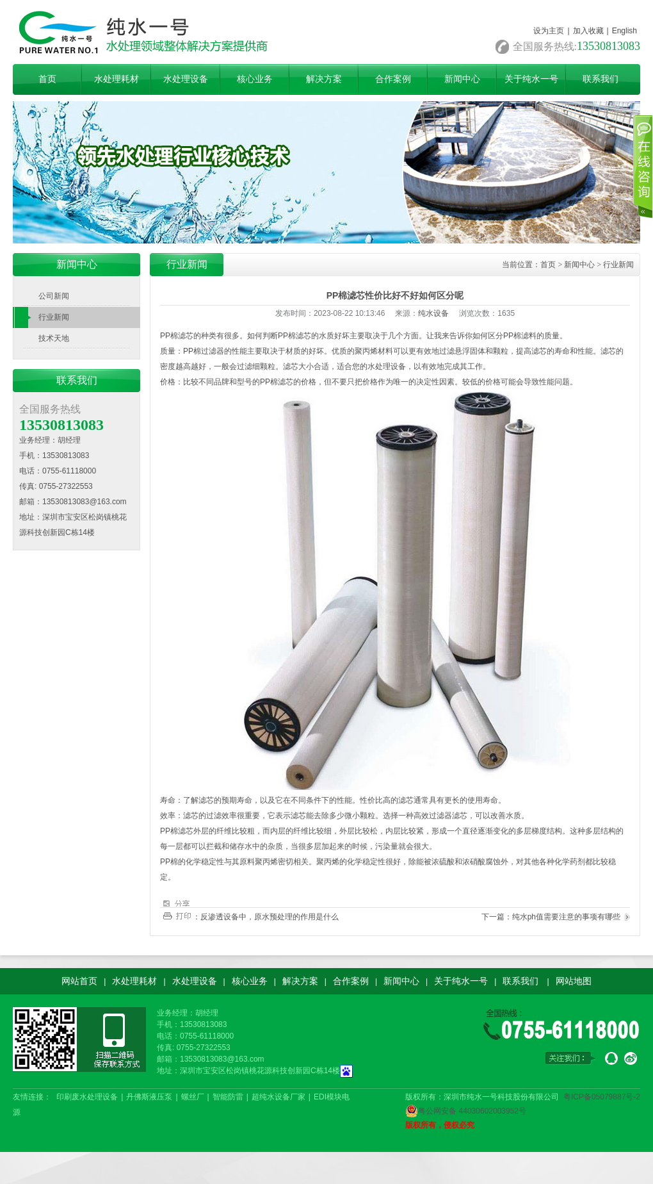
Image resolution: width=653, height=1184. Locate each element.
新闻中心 (462, 79)
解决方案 (324, 79)
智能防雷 (228, 1096)
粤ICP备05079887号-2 (601, 1096)
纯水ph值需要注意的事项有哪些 (566, 916)
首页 (47, 79)
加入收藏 (588, 30)
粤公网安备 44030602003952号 (465, 1111)
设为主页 (548, 30)
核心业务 (255, 79)
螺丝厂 (192, 1096)
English (624, 30)
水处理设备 (185, 79)
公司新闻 (53, 296)
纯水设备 (433, 313)
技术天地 (53, 338)
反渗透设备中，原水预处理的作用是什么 (269, 916)
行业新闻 (53, 317)
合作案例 (393, 79)
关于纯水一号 (531, 79)
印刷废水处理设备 (87, 1096)
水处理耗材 (116, 79)
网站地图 (574, 981)
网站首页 (79, 981)
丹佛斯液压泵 (149, 1096)
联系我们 (600, 79)
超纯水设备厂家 (278, 1096)
